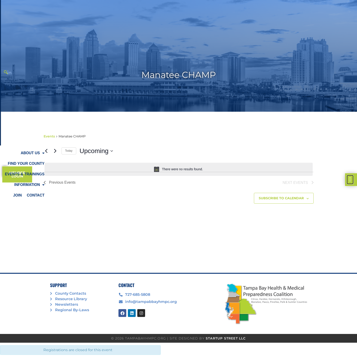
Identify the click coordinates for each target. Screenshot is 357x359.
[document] (178, 179)
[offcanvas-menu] (350, 180)
